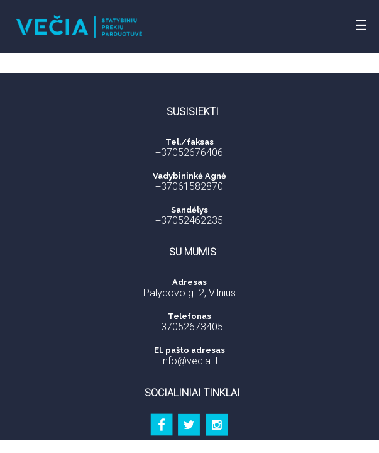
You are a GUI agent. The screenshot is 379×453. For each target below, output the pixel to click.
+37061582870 (189, 187)
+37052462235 (189, 220)
